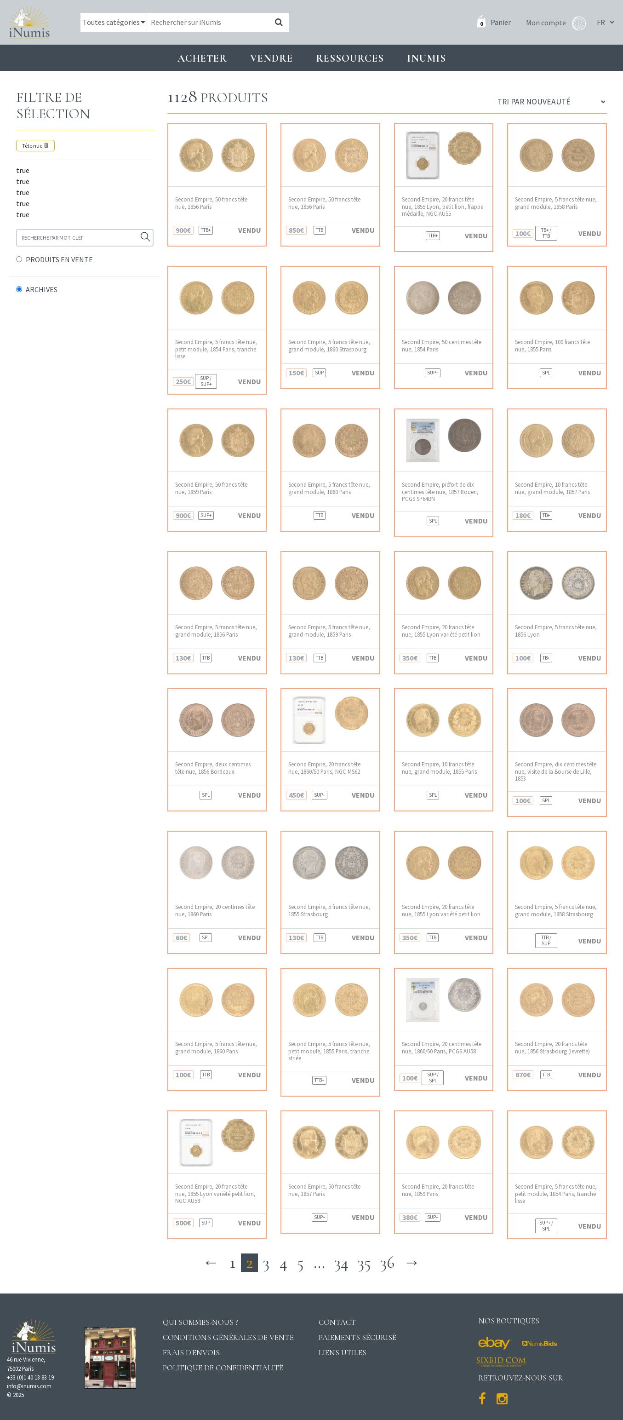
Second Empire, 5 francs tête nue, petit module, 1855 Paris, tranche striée (329, 1051)
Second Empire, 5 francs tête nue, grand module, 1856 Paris (216, 631)
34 (341, 1262)
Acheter (202, 58)
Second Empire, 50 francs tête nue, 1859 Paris (211, 488)
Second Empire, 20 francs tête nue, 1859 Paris (438, 1190)
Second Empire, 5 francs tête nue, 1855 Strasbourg (329, 910)
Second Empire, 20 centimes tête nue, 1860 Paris (215, 910)
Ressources (350, 58)
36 (387, 1262)
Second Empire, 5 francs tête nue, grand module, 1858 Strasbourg (556, 910)
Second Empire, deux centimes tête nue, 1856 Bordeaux (213, 768)
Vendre (271, 58)
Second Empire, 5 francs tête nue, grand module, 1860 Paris (329, 488)
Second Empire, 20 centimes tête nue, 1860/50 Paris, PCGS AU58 (441, 1047)
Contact (337, 1322)
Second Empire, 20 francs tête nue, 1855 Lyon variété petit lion (441, 631)
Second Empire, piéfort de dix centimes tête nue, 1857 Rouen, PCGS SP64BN (440, 491)
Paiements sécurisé (357, 1337)
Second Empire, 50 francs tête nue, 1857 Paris (324, 1190)
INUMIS (426, 58)
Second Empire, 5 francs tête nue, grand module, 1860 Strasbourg (329, 345)
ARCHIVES (41, 289)
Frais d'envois (191, 1352)
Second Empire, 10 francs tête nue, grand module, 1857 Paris (552, 488)
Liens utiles (342, 1352)
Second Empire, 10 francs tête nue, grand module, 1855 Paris (439, 768)
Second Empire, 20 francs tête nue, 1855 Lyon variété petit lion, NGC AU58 (215, 1193)
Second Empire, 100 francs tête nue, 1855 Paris (552, 345)
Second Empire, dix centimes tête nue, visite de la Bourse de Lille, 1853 (555, 771)
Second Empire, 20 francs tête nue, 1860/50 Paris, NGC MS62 (324, 768)
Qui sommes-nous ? (200, 1322)
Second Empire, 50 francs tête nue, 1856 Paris (211, 203)
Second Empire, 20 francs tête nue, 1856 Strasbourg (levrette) (552, 1047)
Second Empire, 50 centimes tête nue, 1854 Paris (441, 345)
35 (364, 1262)
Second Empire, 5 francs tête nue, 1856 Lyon (556, 631)
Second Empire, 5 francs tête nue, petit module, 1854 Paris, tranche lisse (216, 349)
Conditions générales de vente (228, 1337)
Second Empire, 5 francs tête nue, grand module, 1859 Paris (329, 631)
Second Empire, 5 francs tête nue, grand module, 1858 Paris (556, 203)
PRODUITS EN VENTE (59, 259)
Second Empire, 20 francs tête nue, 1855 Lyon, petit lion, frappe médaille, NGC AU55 (442, 206)
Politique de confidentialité (223, 1368)
